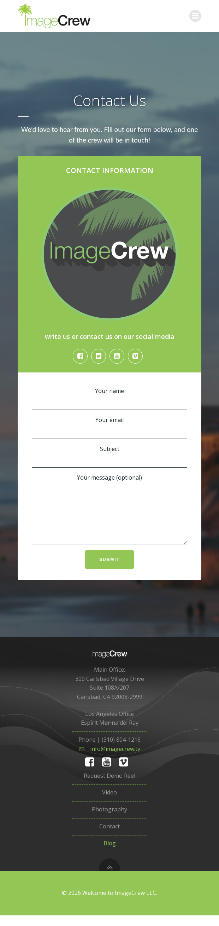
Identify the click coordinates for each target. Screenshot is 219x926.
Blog (109, 854)
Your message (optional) (109, 515)
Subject (109, 457)
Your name (109, 399)
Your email (109, 428)
